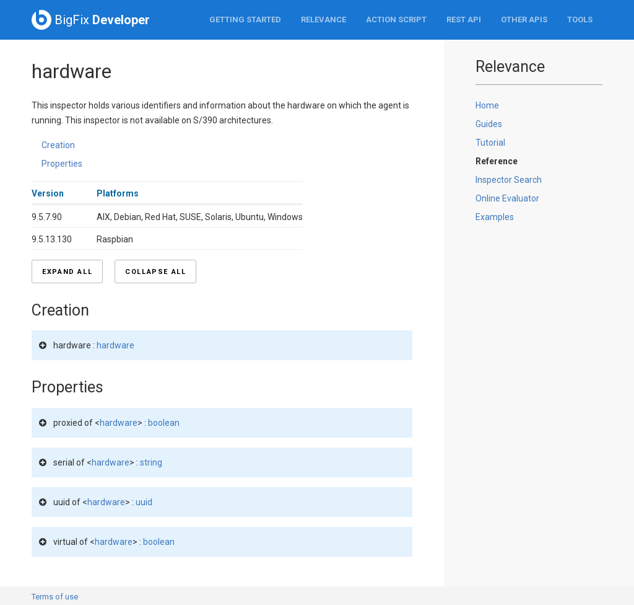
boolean (164, 423)
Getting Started (245, 19)
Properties (61, 164)
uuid (144, 502)
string (151, 462)
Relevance (323, 19)
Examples (495, 217)
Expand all (67, 272)
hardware (115, 345)
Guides (489, 124)
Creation (58, 145)
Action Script (396, 19)
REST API (463, 19)
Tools (580, 19)
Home (487, 105)
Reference (497, 161)
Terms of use (55, 596)
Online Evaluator (507, 198)
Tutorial (490, 143)
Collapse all (155, 272)
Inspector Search (509, 180)
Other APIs (524, 19)
